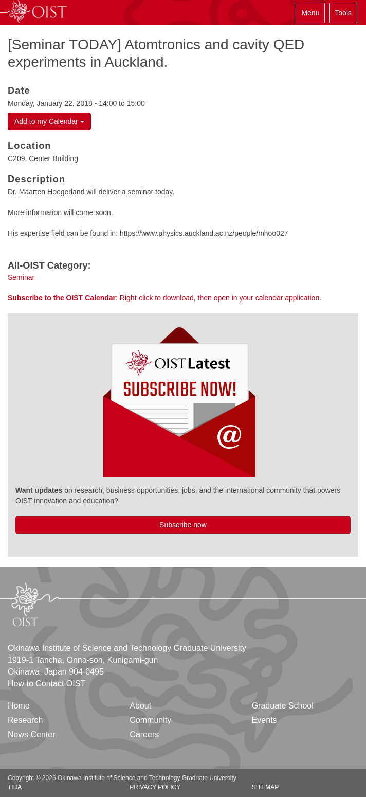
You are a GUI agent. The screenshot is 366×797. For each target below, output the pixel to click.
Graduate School (283, 705)
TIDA (15, 787)
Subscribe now (183, 525)
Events (264, 720)
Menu (310, 13)
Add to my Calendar (49, 121)
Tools (343, 13)
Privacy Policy (155, 787)
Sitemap (265, 787)
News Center (31, 734)
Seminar (21, 277)
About (140, 705)
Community (150, 720)
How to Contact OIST (46, 683)
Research (25, 720)
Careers (144, 734)
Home (19, 705)
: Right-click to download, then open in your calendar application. (164, 298)
